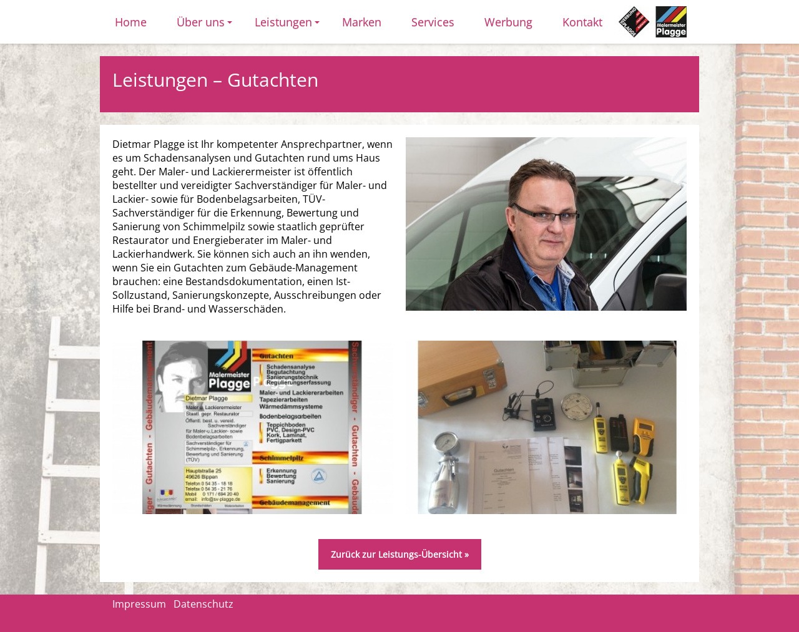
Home (131, 21)
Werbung (508, 21)
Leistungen (289, 25)
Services (432, 21)
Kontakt (582, 21)
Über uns (206, 25)
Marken (361, 21)
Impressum (139, 604)
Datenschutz (203, 604)
